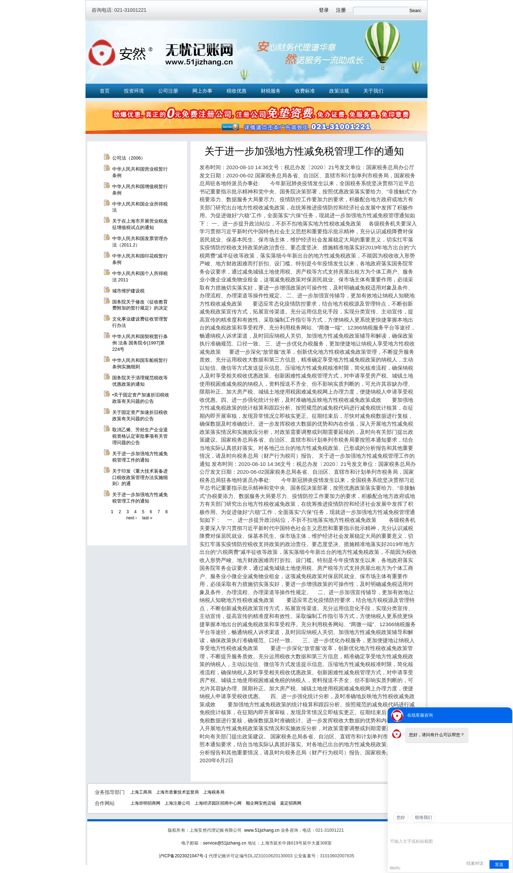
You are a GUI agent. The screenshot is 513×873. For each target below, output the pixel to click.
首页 (105, 91)
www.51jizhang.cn (261, 830)
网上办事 (202, 91)
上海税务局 (213, 792)
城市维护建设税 (128, 290)
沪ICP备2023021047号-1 (183, 855)
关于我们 (373, 91)
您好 (401, 817)
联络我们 (423, 817)
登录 (324, 10)
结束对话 (474, 863)
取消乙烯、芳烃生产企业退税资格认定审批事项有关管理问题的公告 (140, 436)
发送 (499, 864)
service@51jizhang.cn (224, 843)
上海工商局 (141, 792)
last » (147, 517)
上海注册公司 (177, 803)
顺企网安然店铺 (261, 803)
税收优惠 (237, 91)
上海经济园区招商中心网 (218, 803)
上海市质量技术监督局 (177, 792)
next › (131, 517)
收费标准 (305, 91)
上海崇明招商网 (145, 803)
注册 (341, 10)
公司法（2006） (128, 158)
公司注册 (168, 91)
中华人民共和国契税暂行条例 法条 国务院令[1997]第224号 (140, 343)
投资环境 (134, 91)
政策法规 (339, 91)
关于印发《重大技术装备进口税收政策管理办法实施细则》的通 (140, 477)
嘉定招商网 (290, 803)
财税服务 (271, 91)
